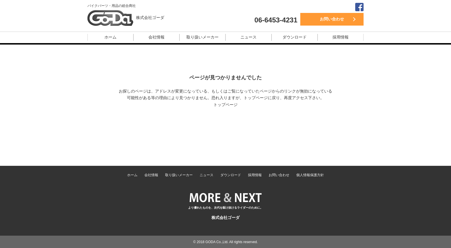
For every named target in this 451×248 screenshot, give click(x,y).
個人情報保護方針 (310, 175)
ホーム (110, 37)
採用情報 (340, 37)
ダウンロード (294, 37)
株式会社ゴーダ (150, 17)
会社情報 (156, 37)
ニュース (248, 37)
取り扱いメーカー (202, 37)
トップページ (225, 104)
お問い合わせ (332, 19)
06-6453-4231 (276, 20)
